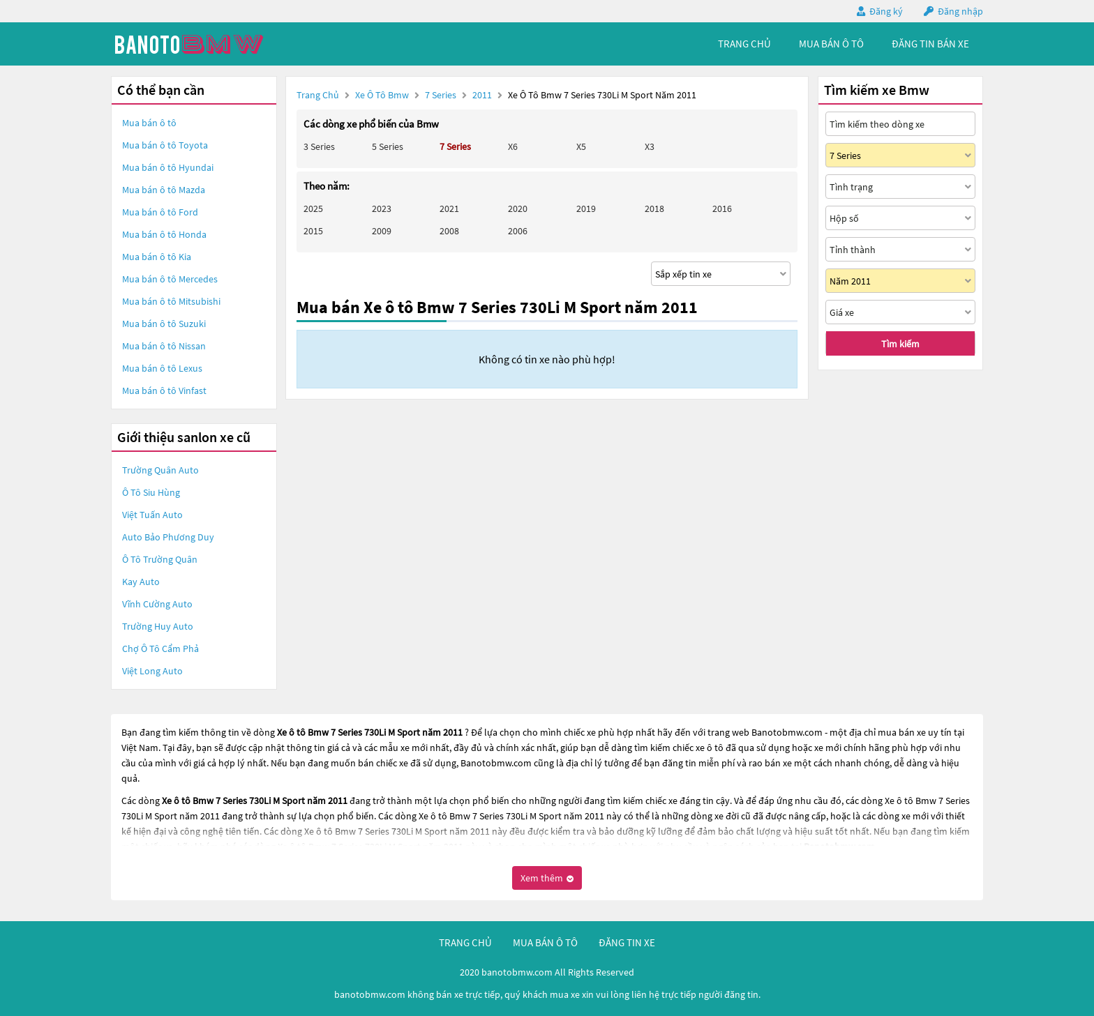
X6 (513, 146)
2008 (449, 231)
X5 (581, 146)
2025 (313, 208)
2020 (517, 208)
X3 (649, 146)
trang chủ (744, 43)
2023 (381, 208)
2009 (381, 231)
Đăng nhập (960, 11)
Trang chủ (318, 95)
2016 (722, 208)
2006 (517, 231)
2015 (313, 231)
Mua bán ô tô (149, 122)
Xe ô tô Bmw (382, 95)
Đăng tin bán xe (930, 43)
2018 (654, 208)
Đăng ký (886, 11)
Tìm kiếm (900, 344)
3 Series (319, 146)
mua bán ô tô (831, 43)
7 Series (441, 95)
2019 (586, 208)
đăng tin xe (627, 942)
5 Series (387, 146)
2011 (483, 95)
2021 (449, 208)
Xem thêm (547, 878)
